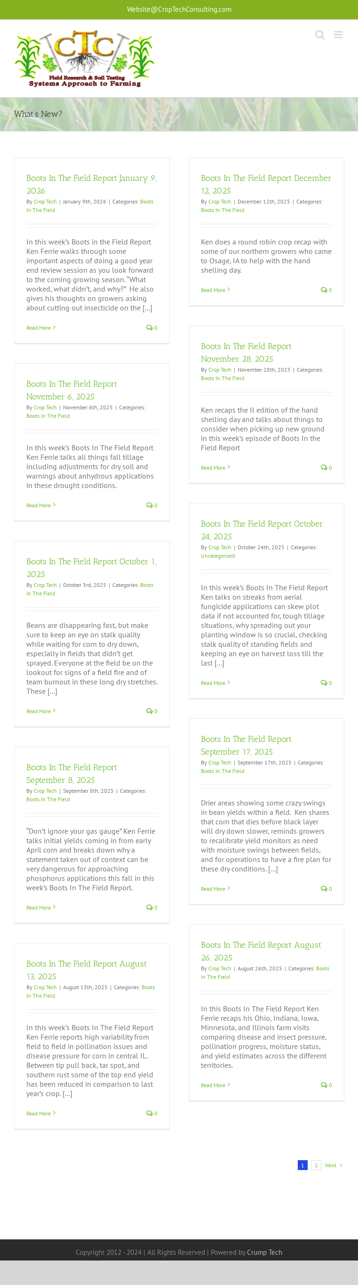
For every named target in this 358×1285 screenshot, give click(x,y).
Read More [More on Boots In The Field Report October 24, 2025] (213, 682)
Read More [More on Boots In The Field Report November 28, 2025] (213, 467)
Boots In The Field (222, 209)
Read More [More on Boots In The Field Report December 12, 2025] (213, 289)
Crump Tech (264, 1252)
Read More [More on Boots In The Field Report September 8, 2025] (38, 907)
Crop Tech (45, 201)
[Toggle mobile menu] (339, 35)
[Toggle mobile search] (320, 35)
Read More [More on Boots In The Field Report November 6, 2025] (38, 505)
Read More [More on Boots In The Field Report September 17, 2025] (213, 888)
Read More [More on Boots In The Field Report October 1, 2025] (38, 711)
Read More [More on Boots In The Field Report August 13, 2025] (38, 1113)
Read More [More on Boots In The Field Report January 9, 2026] (38, 327)
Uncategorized (218, 555)
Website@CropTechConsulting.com (179, 9)
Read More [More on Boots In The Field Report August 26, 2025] (213, 1085)
